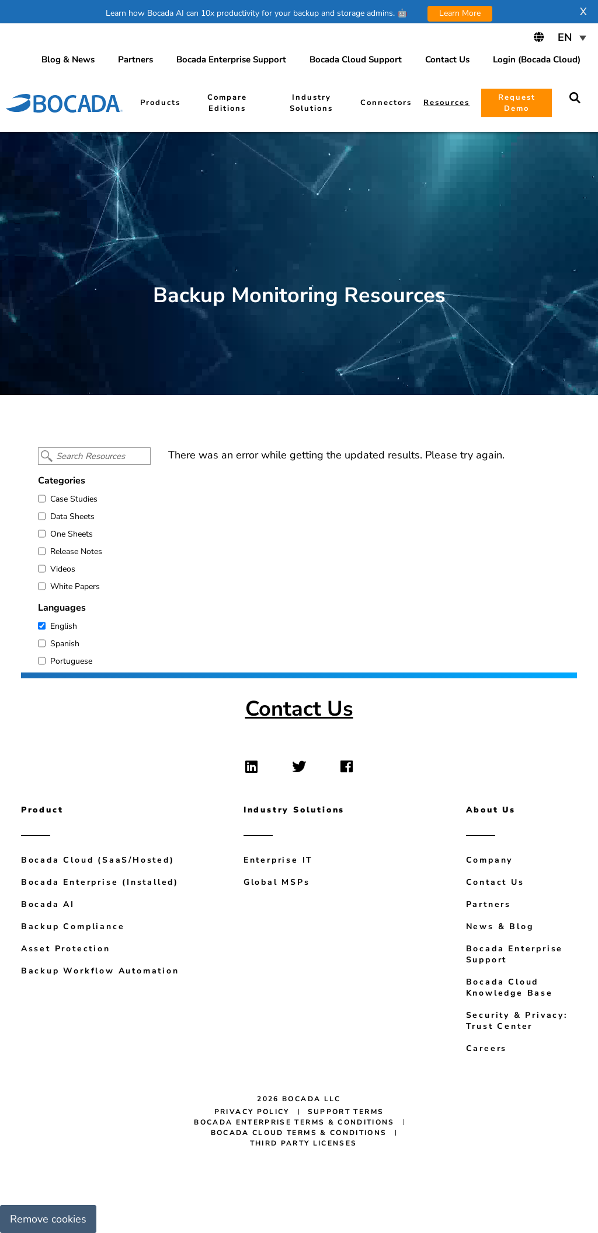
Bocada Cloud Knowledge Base (509, 987)
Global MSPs (277, 882)
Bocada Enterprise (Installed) (100, 882)
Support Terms (346, 1111)
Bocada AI (48, 904)
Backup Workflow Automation (100, 970)
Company (489, 860)
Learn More (460, 13)
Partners (488, 904)
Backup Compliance (73, 926)
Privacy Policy (252, 1111)
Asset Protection (65, 948)
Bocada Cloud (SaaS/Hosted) (98, 860)
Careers (486, 1048)
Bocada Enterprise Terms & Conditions (294, 1122)
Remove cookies (48, 1219)
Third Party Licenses (303, 1143)
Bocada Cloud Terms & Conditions (299, 1132)
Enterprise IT (278, 860)
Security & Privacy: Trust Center (517, 1021)
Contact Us (299, 709)
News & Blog (500, 926)
